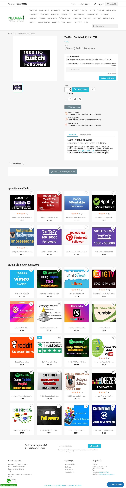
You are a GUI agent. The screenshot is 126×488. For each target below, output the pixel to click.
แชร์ (70, 101)
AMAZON (55, 22)
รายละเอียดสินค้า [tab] (85, 135)
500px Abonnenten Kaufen (49, 430)
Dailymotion (92, 14)
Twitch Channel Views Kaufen (22, 217)
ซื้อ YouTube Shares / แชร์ (49, 217)
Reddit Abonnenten (22, 362)
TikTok (92, 10)
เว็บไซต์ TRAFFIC (65, 18)
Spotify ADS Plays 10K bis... (77, 362)
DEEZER (64, 14)
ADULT (69, 22)
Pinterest (34, 14)
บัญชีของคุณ (68, 461)
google (75, 10)
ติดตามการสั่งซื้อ (69, 464)
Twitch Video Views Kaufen (104, 252)
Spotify (100, 10)
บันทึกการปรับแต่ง (107, 78)
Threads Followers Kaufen (76, 328)
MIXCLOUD (44, 14)
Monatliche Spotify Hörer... (104, 217)
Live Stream (79, 14)
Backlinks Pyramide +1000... (49, 328)
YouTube (33, 10)
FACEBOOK (55, 10)
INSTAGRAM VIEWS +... (22, 328)
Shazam (33, 18)
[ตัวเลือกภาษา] (74, 4)
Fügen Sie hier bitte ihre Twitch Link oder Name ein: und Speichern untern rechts (91, 64)
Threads (77, 18)
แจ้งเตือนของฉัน (69, 472)
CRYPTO (33, 22)
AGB (9, 472)
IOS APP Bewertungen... (77, 430)
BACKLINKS (52, 18)
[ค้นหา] (105, 26)
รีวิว (70, 14)
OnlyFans (97, 18)
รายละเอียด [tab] (72, 135)
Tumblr (42, 18)
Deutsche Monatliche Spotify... (49, 294)
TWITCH (84, 10)
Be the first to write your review (63, 172)
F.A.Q (10, 477)
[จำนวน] (66, 89)
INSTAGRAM (44, 10)
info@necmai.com (86, 151)
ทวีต (75, 101)
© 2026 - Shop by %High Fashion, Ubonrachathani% (63, 485)
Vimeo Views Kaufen (22, 294)
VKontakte (111, 10)
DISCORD (86, 18)
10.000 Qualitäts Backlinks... (49, 396)
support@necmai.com (106, 474)
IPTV (63, 22)
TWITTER (65, 10)
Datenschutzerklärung (16, 469)
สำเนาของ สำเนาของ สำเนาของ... (104, 430)
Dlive (86, 22)
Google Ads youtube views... (104, 362)
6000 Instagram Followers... (76, 396)
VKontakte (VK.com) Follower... (76, 217)
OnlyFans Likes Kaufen (76, 294)
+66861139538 (21, 4)
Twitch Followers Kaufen (49, 252)
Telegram (104, 14)
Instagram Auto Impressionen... (22, 252)
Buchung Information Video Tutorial (20, 474)
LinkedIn (55, 14)
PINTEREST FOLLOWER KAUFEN (76, 252)
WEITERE (78, 22)
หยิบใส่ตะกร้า (80, 89)
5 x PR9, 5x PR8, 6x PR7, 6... (22, 430)
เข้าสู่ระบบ (67, 467)
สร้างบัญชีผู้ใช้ (68, 469)
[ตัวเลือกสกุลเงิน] (87, 4)
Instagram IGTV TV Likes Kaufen (103, 294)
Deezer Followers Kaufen (104, 396)
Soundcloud (44, 22)
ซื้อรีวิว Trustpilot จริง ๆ (49, 362)
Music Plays (108, 18)
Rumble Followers (104, 328)
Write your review (72, 107)
